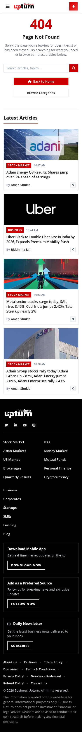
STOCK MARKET (19, 165)
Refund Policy (13, 683)
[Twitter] (6, 425)
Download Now (26, 565)
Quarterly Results (17, 477)
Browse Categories (41, 93)
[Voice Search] (73, 6)
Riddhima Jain (21, 249)
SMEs (7, 516)
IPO (47, 442)
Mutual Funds (55, 459)
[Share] (73, 185)
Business (10, 490)
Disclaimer (11, 669)
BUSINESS (15, 230)
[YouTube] (25, 425)
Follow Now (23, 604)
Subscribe (20, 646)
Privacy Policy (13, 676)
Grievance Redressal (46, 676)
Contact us (39, 683)
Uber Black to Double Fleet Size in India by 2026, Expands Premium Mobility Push (40, 239)
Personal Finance (57, 468)
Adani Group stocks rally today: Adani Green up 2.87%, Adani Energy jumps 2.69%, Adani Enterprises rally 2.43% (37, 376)
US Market (11, 459)
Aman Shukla (20, 185)
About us (10, 662)
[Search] (36, 68)
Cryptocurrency (56, 477)
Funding (9, 525)
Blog (6, 534)
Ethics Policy (53, 662)
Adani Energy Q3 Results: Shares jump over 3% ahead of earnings (37, 174)
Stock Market (13, 442)
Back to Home (41, 81)
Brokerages (12, 468)
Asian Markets (14, 451)
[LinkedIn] (15, 425)
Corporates (12, 499)
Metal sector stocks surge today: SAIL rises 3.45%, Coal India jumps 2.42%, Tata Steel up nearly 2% (39, 306)
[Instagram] (34, 425)
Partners (30, 662)
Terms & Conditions (40, 669)
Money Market (56, 451)
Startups (10, 507)
